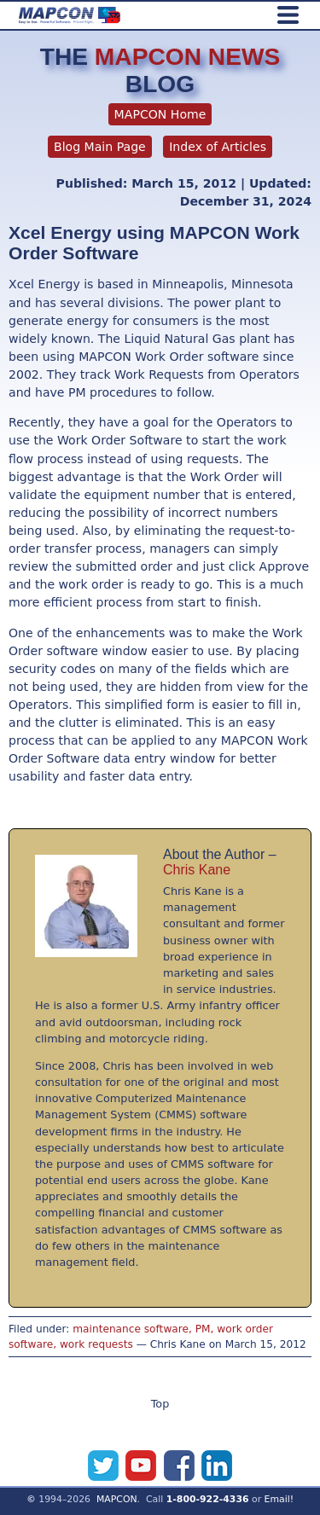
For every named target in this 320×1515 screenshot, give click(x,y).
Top (160, 1403)
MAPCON (116, 1499)
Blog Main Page (100, 147)
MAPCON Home (160, 114)
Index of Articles (217, 147)
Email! (279, 1499)
